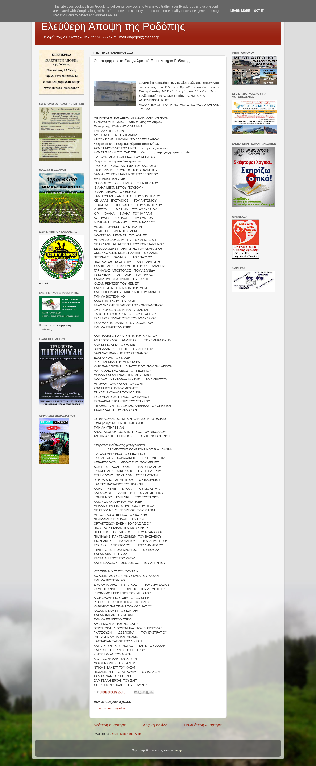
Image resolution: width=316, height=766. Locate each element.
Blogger (178, 750)
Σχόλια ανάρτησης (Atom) (126, 733)
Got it (259, 11)
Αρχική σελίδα (155, 725)
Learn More (240, 11)
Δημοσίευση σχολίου (112, 708)
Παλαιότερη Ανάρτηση (203, 725)
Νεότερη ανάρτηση (109, 725)
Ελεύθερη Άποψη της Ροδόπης (113, 26)
